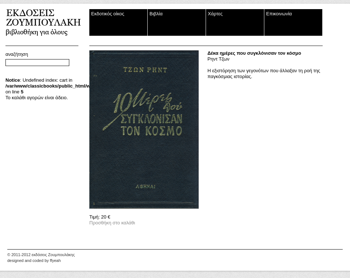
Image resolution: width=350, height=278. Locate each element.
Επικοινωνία (279, 13)
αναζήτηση (16, 54)
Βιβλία (156, 13)
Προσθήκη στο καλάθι (112, 222)
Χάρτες (215, 13)
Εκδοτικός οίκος (107, 13)
